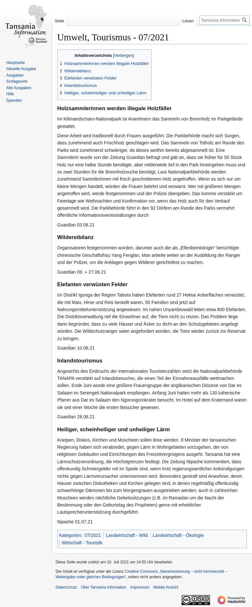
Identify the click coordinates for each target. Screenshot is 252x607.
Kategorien (70, 535)
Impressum (139, 587)
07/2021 (93, 535)
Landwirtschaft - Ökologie (178, 535)
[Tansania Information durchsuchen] (224, 20)
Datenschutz (66, 587)
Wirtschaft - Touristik (82, 542)
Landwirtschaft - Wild (127, 535)
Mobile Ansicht (165, 587)
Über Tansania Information (104, 587)
